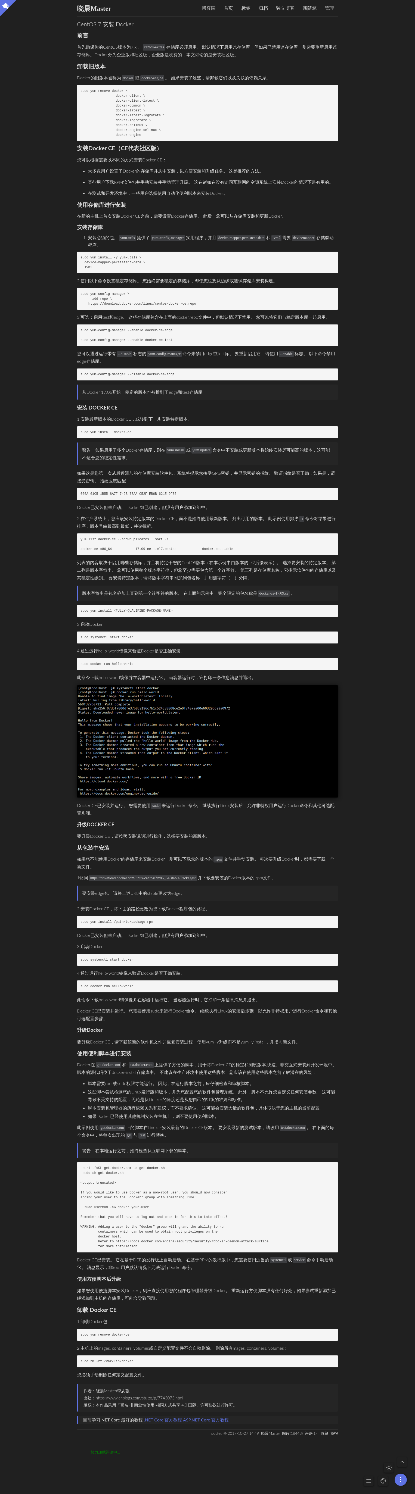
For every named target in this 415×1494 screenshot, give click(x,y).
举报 (334, 1433)
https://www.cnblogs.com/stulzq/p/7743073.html (139, 1397)
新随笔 (310, 8)
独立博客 (285, 8)
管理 (329, 8)
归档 (263, 8)
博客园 (209, 8)
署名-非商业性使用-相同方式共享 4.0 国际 (158, 1404)
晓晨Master (94, 8)
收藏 (324, 1433)
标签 (245, 8)
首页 (228, 8)
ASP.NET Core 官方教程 (206, 1419)
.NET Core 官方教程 (163, 1419)
